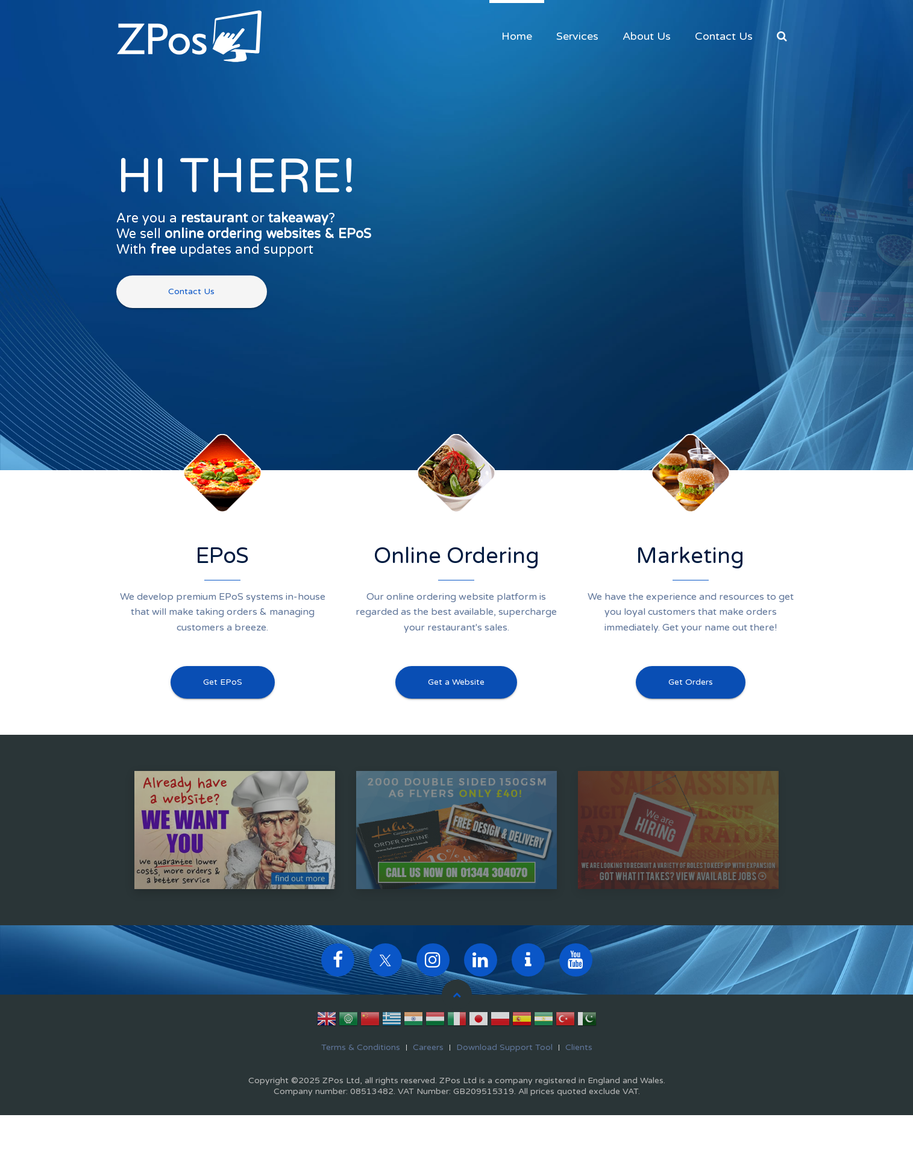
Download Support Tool (504, 1047)
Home (516, 36)
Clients (578, 1047)
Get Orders (690, 682)
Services (577, 36)
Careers (428, 1047)
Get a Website (456, 682)
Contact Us (724, 36)
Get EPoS (222, 682)
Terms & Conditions (360, 1047)
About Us (647, 36)
